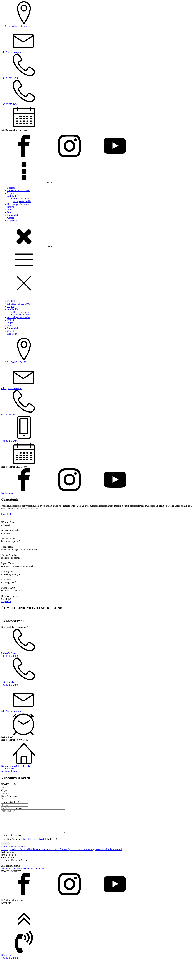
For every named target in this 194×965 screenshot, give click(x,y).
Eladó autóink (115, 854)
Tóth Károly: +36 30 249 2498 (73, 854)
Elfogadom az (32, 843)
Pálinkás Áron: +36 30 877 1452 (42, 854)
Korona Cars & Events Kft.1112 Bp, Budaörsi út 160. (14, 852)
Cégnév (5, 790)
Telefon (10, 802)
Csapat (10, 218)
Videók (10, 209)
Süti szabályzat (14, 873)
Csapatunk (6, 514)
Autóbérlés (12, 196)
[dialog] (97, 381)
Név (8, 784)
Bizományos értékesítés (18, 204)
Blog (9, 212)
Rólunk (10, 207)
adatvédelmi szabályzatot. (33, 843)
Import (10, 193)
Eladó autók (7, 493)
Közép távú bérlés (22, 201)
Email (9, 796)
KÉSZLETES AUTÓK (18, 190)
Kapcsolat (12, 220)
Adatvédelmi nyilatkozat (34, 873)
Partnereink (12, 215)
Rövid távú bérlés (21, 198)
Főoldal (11, 187)
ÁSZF (4, 873)
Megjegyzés (12, 808)
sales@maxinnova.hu (98, 854)
